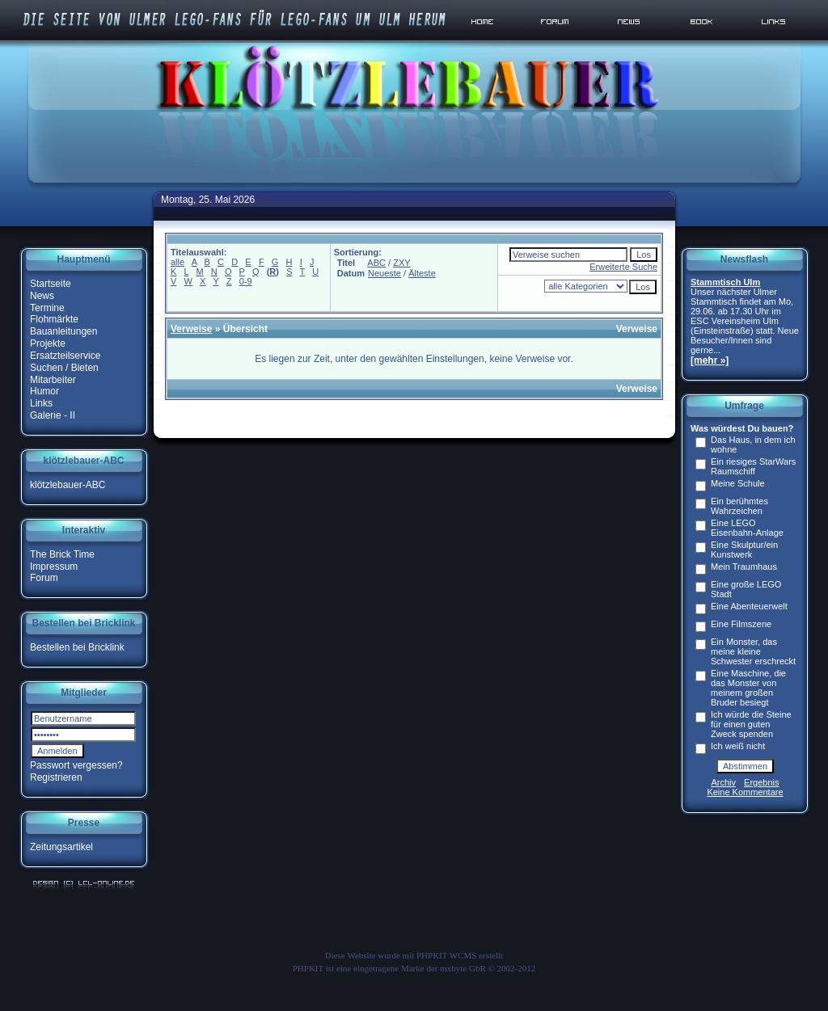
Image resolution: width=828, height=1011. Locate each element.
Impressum (54, 565)
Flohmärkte (54, 319)
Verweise (191, 329)
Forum (44, 577)
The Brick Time (62, 554)
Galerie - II (52, 415)
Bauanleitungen (63, 331)
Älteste (422, 273)
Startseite (50, 283)
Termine (47, 307)
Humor (44, 391)
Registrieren (56, 777)
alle (177, 262)
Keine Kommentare (745, 792)
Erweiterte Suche (623, 267)
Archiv (724, 782)
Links (41, 403)
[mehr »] (710, 360)
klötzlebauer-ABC (67, 485)
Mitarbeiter (53, 379)
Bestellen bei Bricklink (77, 647)
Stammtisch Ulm (725, 282)
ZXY (401, 262)
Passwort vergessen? (76, 765)
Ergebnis (761, 782)
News (42, 295)
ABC (376, 262)
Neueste (384, 273)
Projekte (47, 343)
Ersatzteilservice (65, 355)
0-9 (245, 281)
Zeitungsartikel (61, 847)
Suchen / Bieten (64, 367)
